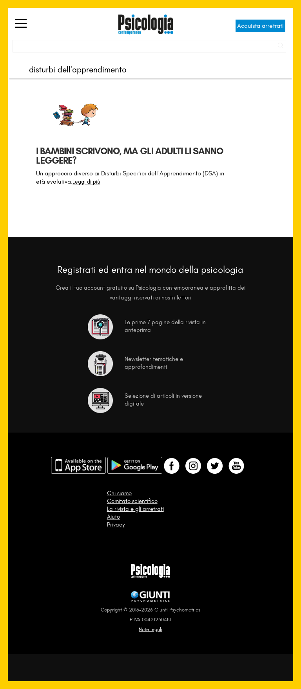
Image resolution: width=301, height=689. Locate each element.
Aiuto (113, 516)
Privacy (116, 524)
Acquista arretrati (260, 25)
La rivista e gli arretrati (135, 508)
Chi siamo (119, 493)
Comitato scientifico (132, 501)
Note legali (150, 629)
